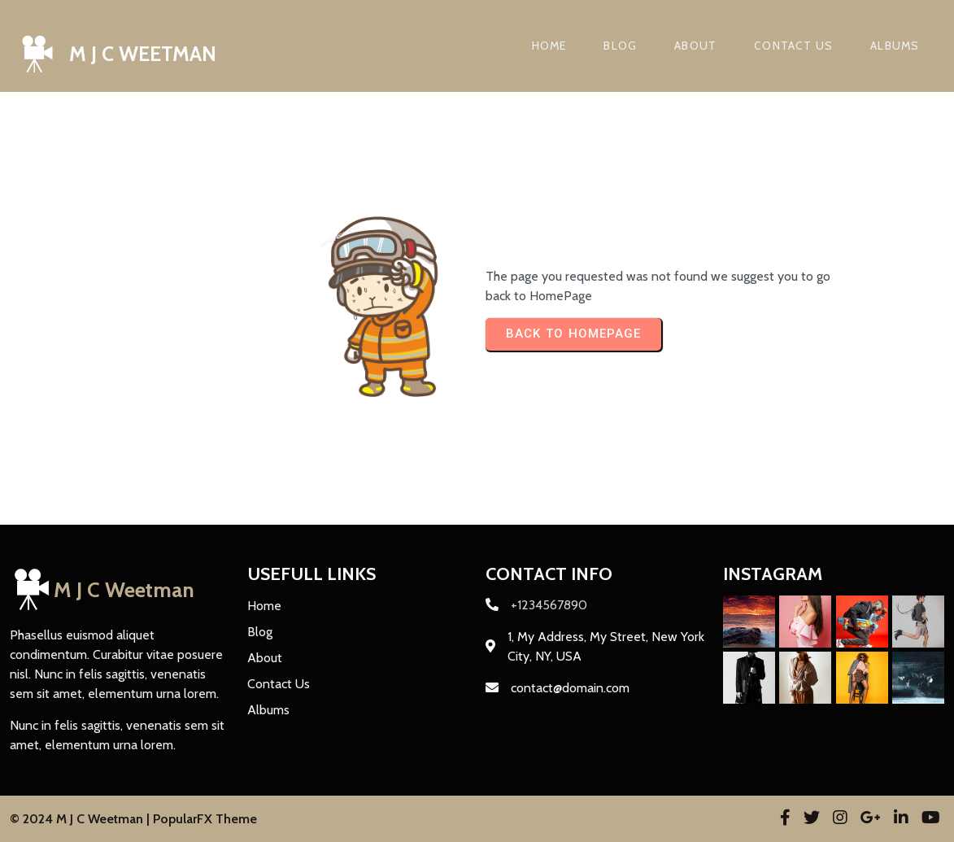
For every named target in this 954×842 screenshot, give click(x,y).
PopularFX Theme (205, 819)
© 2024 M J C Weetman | (81, 819)
